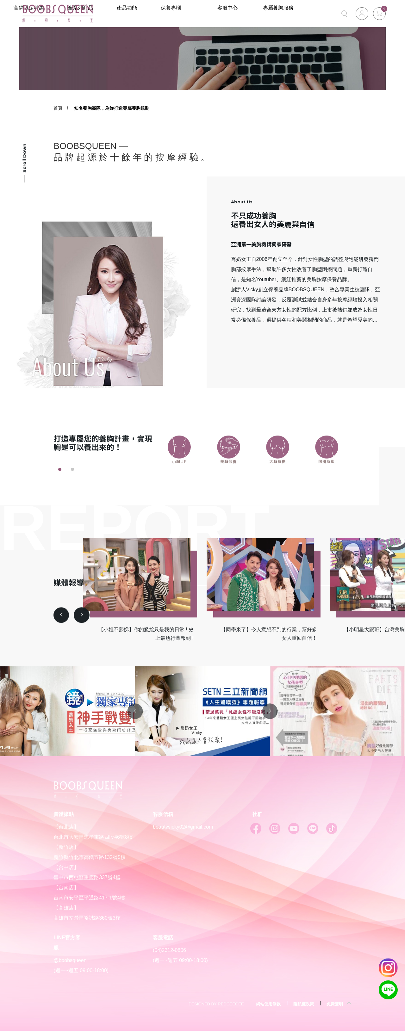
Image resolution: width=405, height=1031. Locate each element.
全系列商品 (132, 13)
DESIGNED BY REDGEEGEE (216, 1004)
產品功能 (174, 13)
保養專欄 (214, 13)
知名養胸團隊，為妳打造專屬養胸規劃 (111, 108)
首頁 (57, 108)
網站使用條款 (268, 1004)
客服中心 (253, 13)
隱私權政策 (303, 1004)
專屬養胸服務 (286, 13)
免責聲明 (335, 1004)
